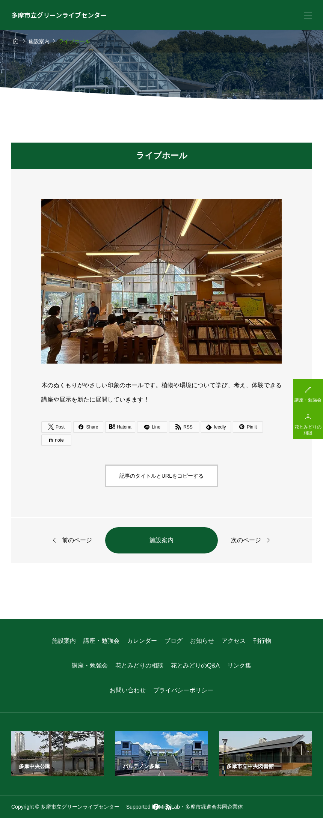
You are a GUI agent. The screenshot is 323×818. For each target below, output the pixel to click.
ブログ (174, 641)
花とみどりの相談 (139, 665)
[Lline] (152, 427)
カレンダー (142, 641)
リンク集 (239, 665)
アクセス (234, 641)
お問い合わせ (128, 690)
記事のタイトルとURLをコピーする (161, 476)
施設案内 (161, 540)
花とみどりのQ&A (195, 665)
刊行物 (262, 641)
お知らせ (202, 641)
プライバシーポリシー (183, 690)
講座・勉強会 (101, 641)
